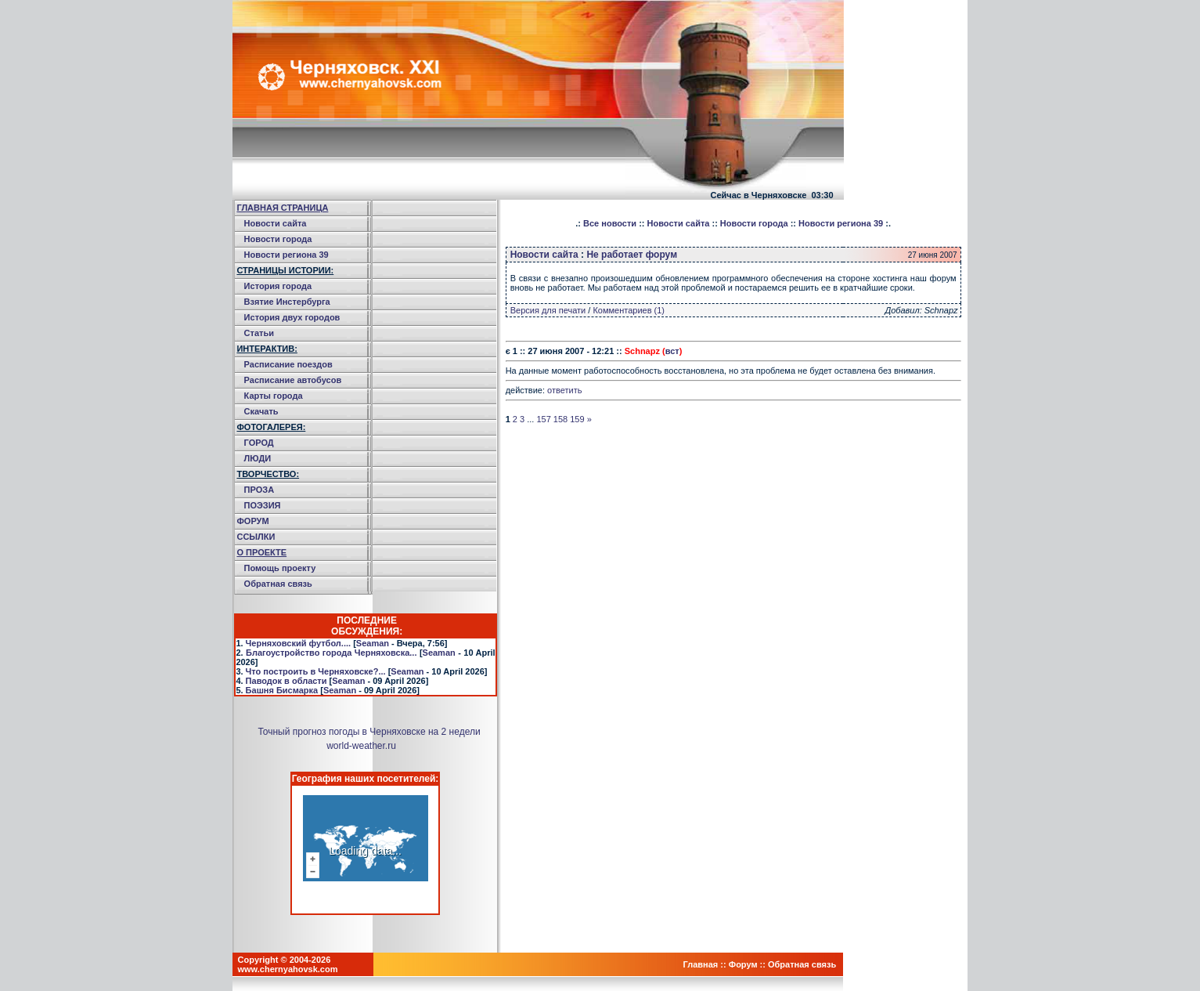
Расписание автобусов (293, 380)
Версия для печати (548, 310)
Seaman (372, 643)
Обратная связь (278, 583)
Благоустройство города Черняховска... (331, 652)
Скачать (261, 411)
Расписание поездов (288, 364)
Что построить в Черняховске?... (316, 671)
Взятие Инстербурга (287, 301)
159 (577, 419)
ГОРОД (259, 442)
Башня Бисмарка (282, 690)
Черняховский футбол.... (298, 643)
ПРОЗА (259, 489)
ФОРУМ (252, 521)
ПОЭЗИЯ (262, 505)
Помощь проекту (280, 568)
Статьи (259, 333)
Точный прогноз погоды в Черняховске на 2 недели (369, 731)
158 (560, 419)
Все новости (609, 223)
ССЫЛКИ (255, 536)
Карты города (273, 395)
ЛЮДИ (258, 458)
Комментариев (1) (629, 310)
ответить (564, 390)
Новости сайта (275, 223)
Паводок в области (286, 680)
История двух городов (292, 317)
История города (278, 286)
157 (543, 419)
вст (672, 351)
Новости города (278, 239)
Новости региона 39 (286, 254)
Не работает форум (631, 254)
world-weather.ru (361, 745)
